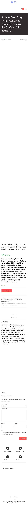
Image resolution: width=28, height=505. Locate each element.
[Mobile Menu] (25, 8)
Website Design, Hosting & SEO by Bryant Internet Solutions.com (14, 497)
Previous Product (7, 39)
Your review (4, 267)
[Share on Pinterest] (7, 317)
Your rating (4, 262)
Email (16, 282)
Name (3, 282)
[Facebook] (12, 2)
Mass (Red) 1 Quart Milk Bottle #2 (11, 162)
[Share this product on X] (7, 308)
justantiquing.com (11, 489)
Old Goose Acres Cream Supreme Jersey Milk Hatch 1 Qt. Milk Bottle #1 (14, 442)
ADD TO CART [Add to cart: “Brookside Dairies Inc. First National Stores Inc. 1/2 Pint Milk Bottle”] (14, 408)
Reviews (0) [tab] (14, 176)
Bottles (7, 160)
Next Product (21, 39)
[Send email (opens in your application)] (15, 2)
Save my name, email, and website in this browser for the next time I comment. (13, 292)
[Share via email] (20, 317)
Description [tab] (14, 172)
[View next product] (25, 40)
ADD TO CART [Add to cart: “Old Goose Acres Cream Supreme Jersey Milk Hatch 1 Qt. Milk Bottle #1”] (14, 449)
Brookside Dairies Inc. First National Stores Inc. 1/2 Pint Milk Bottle (14, 401)
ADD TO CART (6, 149)
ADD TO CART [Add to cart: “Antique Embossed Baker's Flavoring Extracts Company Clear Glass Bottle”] (14, 367)
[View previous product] (2, 40)
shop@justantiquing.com (12, 481)
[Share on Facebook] (20, 308)
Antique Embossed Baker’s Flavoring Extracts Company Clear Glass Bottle (14, 360)
